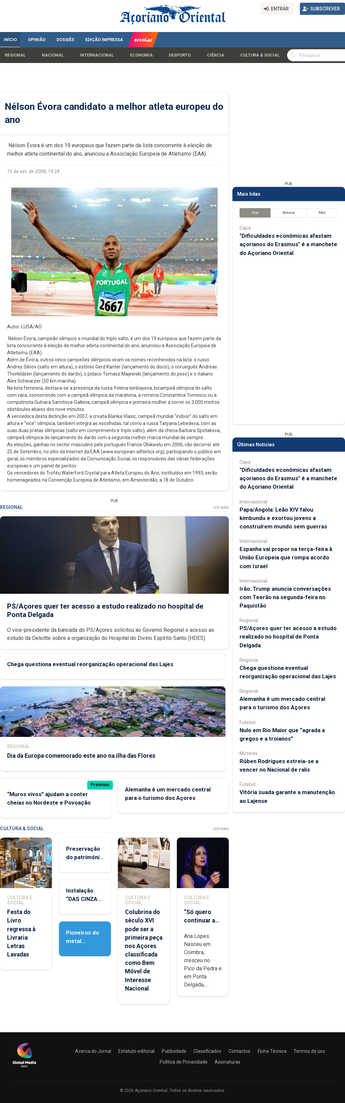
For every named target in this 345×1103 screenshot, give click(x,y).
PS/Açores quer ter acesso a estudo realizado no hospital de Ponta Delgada (288, 636)
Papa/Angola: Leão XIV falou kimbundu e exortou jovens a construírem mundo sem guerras (283, 518)
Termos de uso (309, 1051)
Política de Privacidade (184, 1062)
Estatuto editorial (136, 1051)
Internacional (97, 55)
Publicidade (174, 1051)
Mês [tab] (322, 212)
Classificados (207, 1051)
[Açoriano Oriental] (24, 1068)
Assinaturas (227, 1062)
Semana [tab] (288, 212)
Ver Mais (221, 508)
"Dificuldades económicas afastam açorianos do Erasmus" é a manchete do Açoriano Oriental (288, 244)
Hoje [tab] (255, 212)
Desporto (180, 55)
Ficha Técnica (272, 1051)
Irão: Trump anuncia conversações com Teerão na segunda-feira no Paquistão (285, 597)
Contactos (239, 1051)
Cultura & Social (260, 55)
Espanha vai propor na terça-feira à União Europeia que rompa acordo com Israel (286, 557)
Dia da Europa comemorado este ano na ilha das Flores (81, 755)
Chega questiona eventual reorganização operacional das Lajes (90, 664)
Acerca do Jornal (93, 1051)
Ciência (215, 55)
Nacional (53, 55)
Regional (15, 55)
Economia (141, 55)
